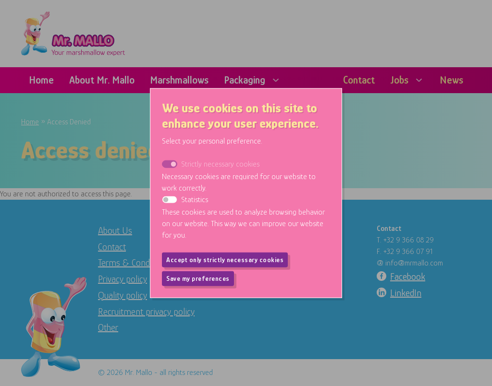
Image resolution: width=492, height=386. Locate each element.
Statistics (194, 199)
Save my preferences (198, 278)
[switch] (169, 199)
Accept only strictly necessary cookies (224, 259)
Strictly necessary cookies (220, 163)
